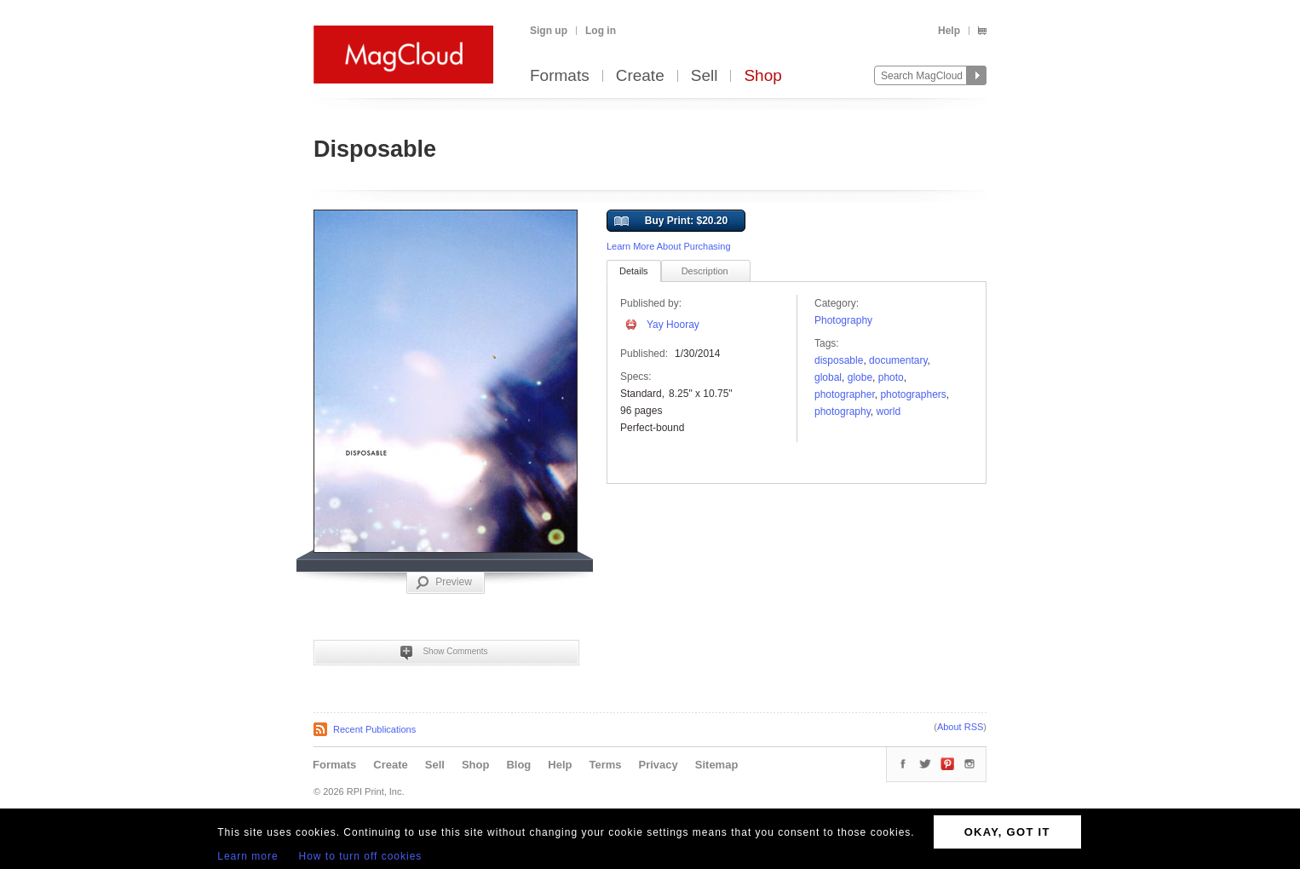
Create (640, 76)
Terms (605, 764)
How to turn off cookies (361, 856)
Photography (843, 320)
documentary (898, 360)
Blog (518, 764)
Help (949, 31)
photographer (844, 394)
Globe (860, 377)
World (889, 411)
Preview (444, 583)
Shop (762, 76)
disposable (838, 360)
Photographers (913, 394)
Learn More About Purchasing (669, 246)
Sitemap (717, 764)
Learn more (247, 856)
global (828, 377)
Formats (560, 76)
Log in (600, 31)
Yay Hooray (673, 325)
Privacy (658, 764)
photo (891, 377)
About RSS (960, 727)
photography (842, 411)
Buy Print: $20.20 (671, 221)
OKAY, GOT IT (1007, 832)
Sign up (548, 31)
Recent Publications (374, 729)
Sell (704, 76)
